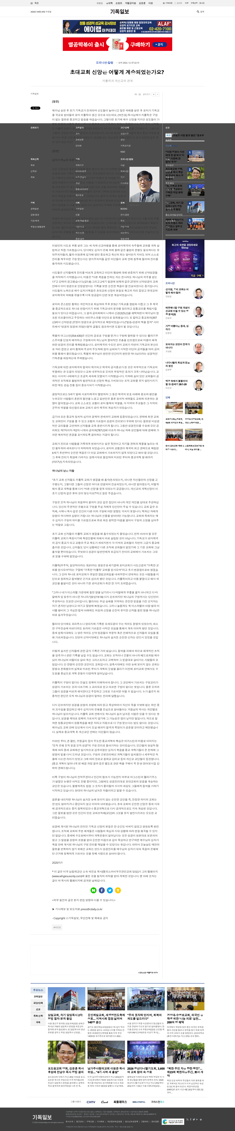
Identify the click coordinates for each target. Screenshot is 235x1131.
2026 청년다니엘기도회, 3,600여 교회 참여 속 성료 (146, 1070)
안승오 (168, 318)
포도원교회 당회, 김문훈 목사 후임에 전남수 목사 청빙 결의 (174, 173)
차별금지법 (130, 3)
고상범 (168, 351)
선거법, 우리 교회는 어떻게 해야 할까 (177, 291)
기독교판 (168, 3)
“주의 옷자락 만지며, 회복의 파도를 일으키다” (144, 1017)
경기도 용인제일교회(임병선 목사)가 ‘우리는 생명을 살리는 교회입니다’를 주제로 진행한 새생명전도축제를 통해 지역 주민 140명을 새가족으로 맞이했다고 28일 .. (106, 1031)
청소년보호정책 (131, 1121)
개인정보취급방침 (114, 1121)
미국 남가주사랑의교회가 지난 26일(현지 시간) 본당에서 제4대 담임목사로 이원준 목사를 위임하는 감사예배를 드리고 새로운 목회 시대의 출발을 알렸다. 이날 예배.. (106, 1081)
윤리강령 (155, 1121)
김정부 (168, 369)
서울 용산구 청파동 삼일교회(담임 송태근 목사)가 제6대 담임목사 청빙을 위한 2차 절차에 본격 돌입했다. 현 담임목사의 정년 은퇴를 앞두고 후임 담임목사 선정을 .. (66, 1028)
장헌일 (168, 296)
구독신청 (194, 3)
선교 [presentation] (38, 1009)
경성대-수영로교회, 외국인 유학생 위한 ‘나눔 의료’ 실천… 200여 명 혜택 (185, 1018)
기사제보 (100, 1121)
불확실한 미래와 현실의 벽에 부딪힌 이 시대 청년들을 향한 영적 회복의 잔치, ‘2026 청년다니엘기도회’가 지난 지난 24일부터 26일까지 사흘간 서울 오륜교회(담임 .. (145, 1081)
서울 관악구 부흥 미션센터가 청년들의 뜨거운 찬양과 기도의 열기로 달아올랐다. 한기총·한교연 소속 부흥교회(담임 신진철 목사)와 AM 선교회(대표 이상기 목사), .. (145, 1028)
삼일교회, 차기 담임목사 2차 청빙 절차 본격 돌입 (174, 206)
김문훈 (142, 3)
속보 (168, 135)
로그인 (201, 3)
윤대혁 (109, 3)
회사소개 (69, 1121)
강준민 (168, 333)
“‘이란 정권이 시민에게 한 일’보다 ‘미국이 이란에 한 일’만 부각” (174, 156)
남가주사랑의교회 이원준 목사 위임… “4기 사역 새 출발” (106, 1070)
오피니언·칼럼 (104, 62)
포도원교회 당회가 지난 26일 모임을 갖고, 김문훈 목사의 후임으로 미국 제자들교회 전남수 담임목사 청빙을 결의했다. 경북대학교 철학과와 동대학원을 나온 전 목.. (66, 1081)
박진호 (58, 927)
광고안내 (80, 1121)
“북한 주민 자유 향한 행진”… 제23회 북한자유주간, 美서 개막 (185, 1072)
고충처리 (145, 1121)
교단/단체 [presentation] (38, 1002)
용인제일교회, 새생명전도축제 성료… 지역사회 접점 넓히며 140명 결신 (106, 1018)
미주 (186, 3)
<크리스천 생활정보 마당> (148, 972)
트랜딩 (100, 3)
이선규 (168, 388)
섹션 (35, 3)
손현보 (119, 3)
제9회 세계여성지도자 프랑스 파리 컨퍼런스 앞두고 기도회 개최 (174, 224)
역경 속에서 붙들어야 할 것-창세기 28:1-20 (176, 382)
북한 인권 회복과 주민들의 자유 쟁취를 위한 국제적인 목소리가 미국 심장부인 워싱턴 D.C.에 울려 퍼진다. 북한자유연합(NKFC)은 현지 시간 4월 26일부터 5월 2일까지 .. (185, 1086)
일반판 (179, 3)
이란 (150, 3)
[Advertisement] (185, 111)
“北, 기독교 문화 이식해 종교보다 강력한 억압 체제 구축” (174, 190)
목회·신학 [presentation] (38, 1015)
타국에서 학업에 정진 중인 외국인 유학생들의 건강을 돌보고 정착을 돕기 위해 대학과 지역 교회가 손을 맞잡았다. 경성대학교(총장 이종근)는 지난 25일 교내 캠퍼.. (185, 1031)
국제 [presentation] (38, 1022)
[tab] (38, 996)
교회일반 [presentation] (38, 996)
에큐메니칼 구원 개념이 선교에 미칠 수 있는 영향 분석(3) (177, 311)
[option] (175, 414)
